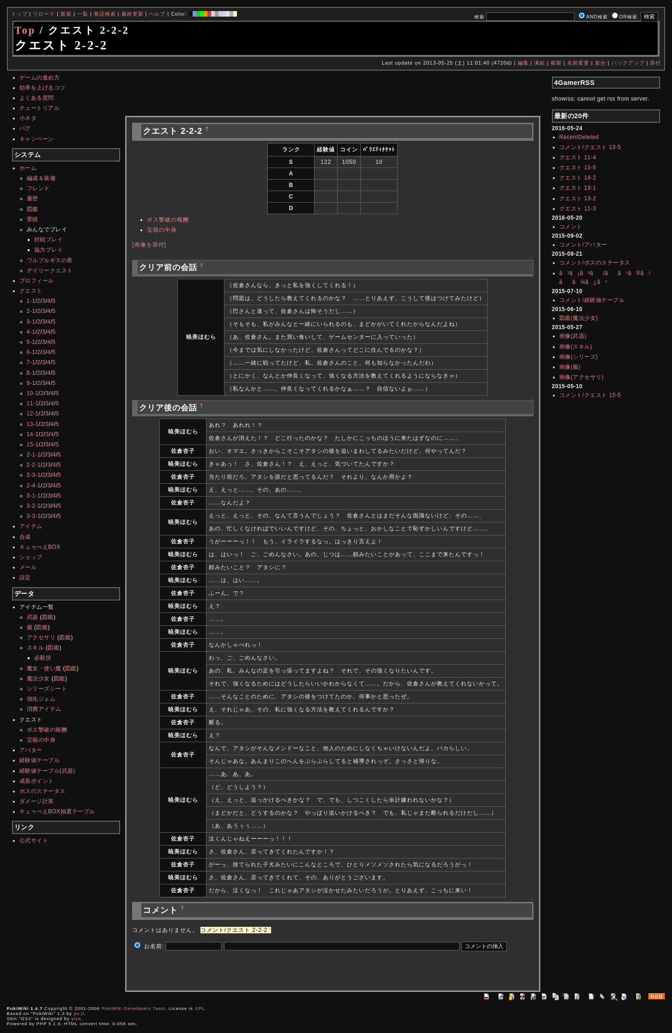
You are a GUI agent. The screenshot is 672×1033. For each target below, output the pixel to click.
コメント (570, 226)
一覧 (82, 14)
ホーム (28, 168)
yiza (76, 1018)
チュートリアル (39, 108)
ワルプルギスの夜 (50, 260)
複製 (556, 63)
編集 (523, 63)
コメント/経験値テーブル (591, 300)
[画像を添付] (149, 244)
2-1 (31, 311)
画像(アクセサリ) (581, 377)
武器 (32, 617)
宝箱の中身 (41, 740)
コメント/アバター (583, 244)
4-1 (31, 332)
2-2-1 (34, 465)
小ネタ (28, 118)
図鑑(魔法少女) (578, 318)
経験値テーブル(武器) (47, 771)
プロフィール (36, 280)
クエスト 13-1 (577, 188)
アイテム (30, 526)
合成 (25, 537)
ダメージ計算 (36, 801)
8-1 (31, 373)
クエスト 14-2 (577, 177)
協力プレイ (48, 249)
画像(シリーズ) (578, 357)
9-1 (31, 383)
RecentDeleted (579, 137)
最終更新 (132, 14)
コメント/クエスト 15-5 (590, 395)
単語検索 (105, 14)
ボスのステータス (42, 791)
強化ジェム (41, 699)
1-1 (31, 301)
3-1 (31, 321)
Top (25, 30)
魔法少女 (38, 678)
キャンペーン (36, 139)
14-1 (33, 434)
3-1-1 (34, 495)
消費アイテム (44, 709)
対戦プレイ (48, 239)
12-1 (33, 413)
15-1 (33, 444)
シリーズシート (47, 688)
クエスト (30, 291)
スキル (35, 647)
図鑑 (32, 209)
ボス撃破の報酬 (47, 730)
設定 (25, 577)
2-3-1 (34, 475)
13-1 (33, 424)
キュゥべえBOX (40, 547)
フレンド (38, 188)
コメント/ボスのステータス (594, 262)
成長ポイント (36, 781)
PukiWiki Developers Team (133, 1008)
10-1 (33, 393)
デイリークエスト (50, 270)
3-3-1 (34, 516)
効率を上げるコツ (42, 87)
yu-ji (79, 1013)
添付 (655, 63)
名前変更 (578, 63)
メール (28, 567)
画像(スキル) (576, 346)
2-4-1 (34, 485)
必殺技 (43, 658)
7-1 (31, 362)
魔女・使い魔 (44, 668)
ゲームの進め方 (39, 77)
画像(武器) (573, 336)
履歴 (32, 198)
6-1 (31, 352)
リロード (44, 14)
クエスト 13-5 (577, 167)
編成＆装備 (41, 178)
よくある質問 (36, 98)
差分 (600, 63)
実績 (32, 219)
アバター (30, 750)
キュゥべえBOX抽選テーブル (57, 811)
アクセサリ (41, 637)
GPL (200, 1008)
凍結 (539, 63)
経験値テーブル (39, 760)
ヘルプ (157, 14)
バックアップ (628, 63)
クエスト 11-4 (577, 157)
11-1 (33, 403)
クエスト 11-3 (577, 208)
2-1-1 (34, 454)
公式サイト (33, 840)
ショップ (30, 557)
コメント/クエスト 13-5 (590, 147)
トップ (19, 14)
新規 (66, 14)
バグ (25, 128)
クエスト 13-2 (577, 198)
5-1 (31, 342)
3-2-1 (34, 506)
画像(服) (570, 367)
